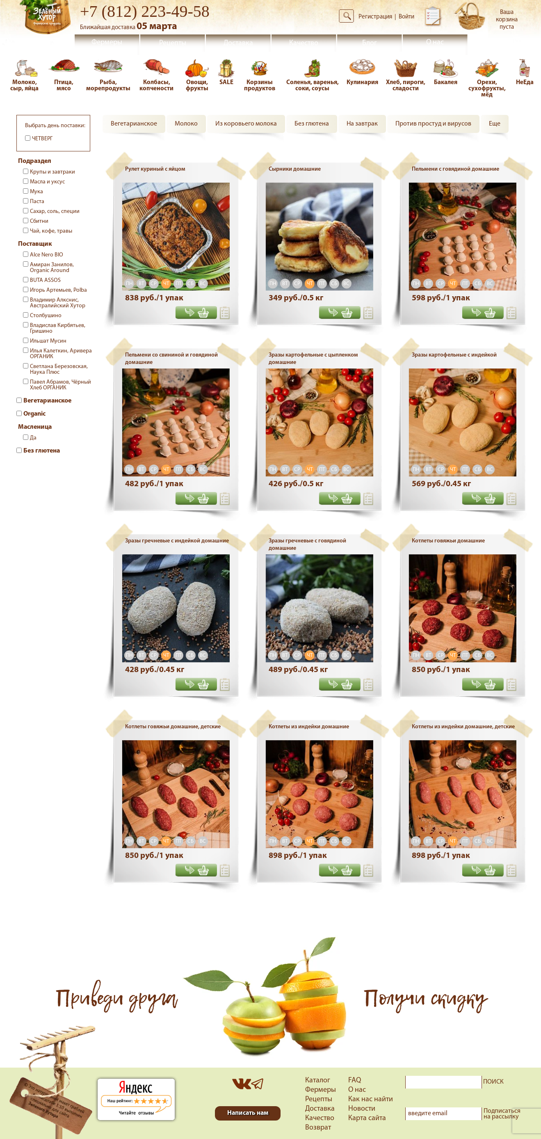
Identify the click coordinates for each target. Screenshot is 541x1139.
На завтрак (362, 124)
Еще (494, 124)
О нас (435, 42)
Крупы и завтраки (52, 172)
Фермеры (106, 42)
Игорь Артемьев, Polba (58, 290)
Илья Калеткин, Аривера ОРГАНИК (61, 354)
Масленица (35, 427)
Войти (406, 17)
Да (33, 438)
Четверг (42, 139)
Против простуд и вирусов (433, 124)
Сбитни (39, 221)
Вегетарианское (47, 401)
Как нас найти (370, 1099)
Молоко (186, 124)
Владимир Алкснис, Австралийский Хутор (57, 303)
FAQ (354, 1080)
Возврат (318, 1128)
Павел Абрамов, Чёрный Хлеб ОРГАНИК (60, 385)
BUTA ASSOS (45, 280)
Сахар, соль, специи (55, 211)
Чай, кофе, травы (51, 231)
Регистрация (375, 17)
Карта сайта (367, 1118)
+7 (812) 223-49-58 (145, 11)
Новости (361, 1109)
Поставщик (35, 244)
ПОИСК (493, 1082)
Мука (36, 192)
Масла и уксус (47, 182)
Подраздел (34, 161)
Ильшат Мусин (48, 341)
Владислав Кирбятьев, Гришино (57, 328)
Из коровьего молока (246, 124)
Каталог (317, 1080)
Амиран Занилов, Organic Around (52, 268)
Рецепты (172, 43)
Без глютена (41, 451)
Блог (369, 43)
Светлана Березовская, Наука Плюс (59, 369)
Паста (37, 202)
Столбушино (46, 316)
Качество (303, 43)
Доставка (238, 43)
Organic (34, 414)
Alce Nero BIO (46, 255)
